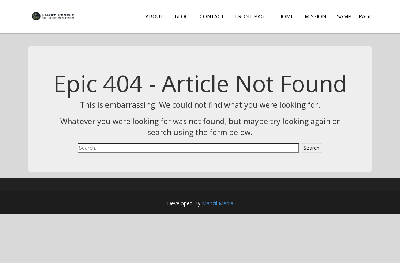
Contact (212, 16)
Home (286, 16)
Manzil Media (217, 203)
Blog (181, 16)
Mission (315, 16)
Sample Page (354, 16)
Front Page (251, 16)
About (154, 16)
